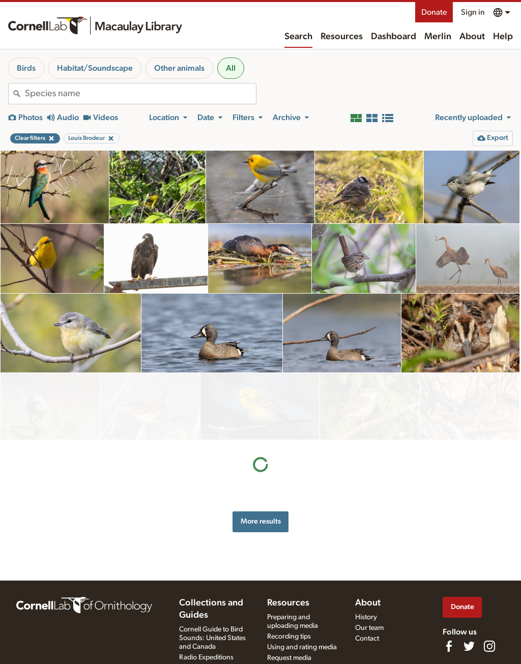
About (472, 36)
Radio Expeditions (206, 657)
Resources (342, 36)
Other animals (179, 68)
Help (503, 36)
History (366, 617)
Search (298, 36)
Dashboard (393, 36)
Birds (26, 68)
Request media (289, 657)
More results (261, 454)
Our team (369, 627)
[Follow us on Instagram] (489, 646)
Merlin (437, 36)
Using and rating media (302, 647)
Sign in (473, 12)
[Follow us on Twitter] (469, 646)
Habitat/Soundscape (95, 68)
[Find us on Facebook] (449, 646)
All (231, 68)
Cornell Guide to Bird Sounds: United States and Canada (212, 638)
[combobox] (140, 93)
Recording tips (289, 636)
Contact (367, 638)
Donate (434, 12)
